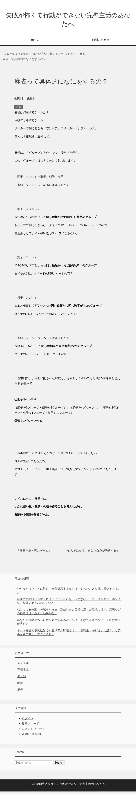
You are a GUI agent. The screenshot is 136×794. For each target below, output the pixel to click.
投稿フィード (30, 726)
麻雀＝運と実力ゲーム (34, 553)
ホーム (35, 42)
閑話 (20, 685)
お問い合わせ (100, 42)
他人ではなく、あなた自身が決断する (91, 553)
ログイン (27, 720)
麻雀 (18, 109)
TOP (39, 56)
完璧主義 (23, 672)
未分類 (21, 678)
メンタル (23, 665)
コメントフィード (33, 731)
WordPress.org (31, 736)
